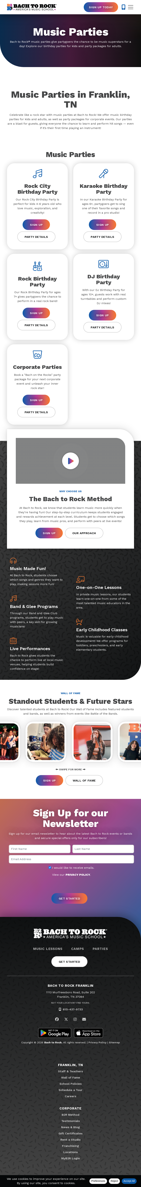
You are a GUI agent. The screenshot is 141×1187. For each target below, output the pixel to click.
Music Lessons (47, 950)
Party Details (36, 237)
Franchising (70, 1147)
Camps (77, 950)
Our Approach (84, 533)
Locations (70, 1153)
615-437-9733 (73, 1010)
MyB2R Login (70, 1159)
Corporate (70, 1109)
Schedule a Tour (70, 1091)
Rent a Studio (70, 1140)
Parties (100, 950)
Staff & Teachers (70, 1072)
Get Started (69, 963)
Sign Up (36, 224)
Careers (70, 1097)
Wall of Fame (84, 781)
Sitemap (114, 1043)
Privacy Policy (97, 1043)
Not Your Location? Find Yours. (70, 1004)
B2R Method (70, 1115)
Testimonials (70, 1122)
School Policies (70, 1084)
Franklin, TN (70, 1066)
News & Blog (70, 1128)
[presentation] (70, 886)
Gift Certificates (71, 1134)
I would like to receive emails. (71, 868)
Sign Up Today (101, 7)
